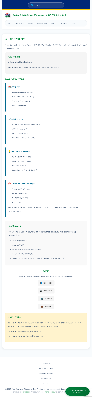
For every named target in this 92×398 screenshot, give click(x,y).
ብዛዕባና (30, 23)
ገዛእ (9, 23)
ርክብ (73, 23)
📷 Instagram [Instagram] (46, 290)
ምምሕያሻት (63, 23)
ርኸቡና (46, 383)
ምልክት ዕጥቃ (46, 378)
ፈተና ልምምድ (19, 23)
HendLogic (26, 392)
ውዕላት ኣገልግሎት (46, 373)
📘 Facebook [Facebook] (46, 283)
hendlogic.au (50, 392)
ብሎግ (53, 23)
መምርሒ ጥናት (42, 23)
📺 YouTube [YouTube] (46, 298)
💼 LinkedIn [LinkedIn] (46, 306)
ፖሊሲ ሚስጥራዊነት (46, 368)
